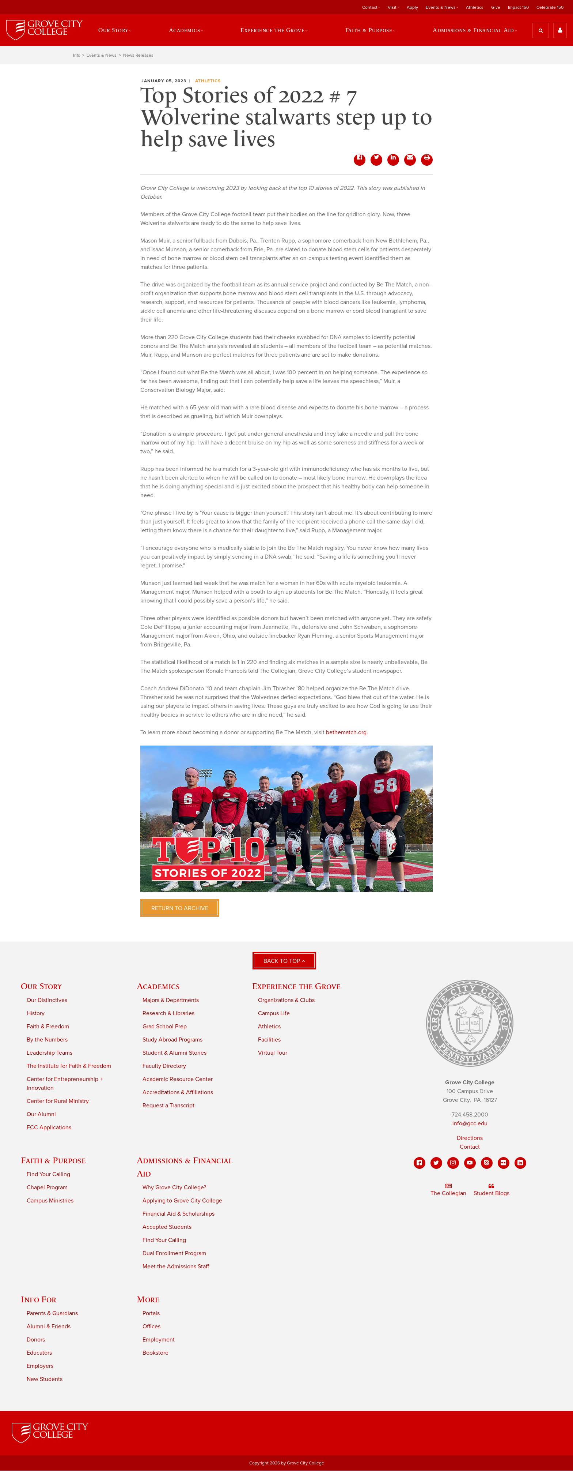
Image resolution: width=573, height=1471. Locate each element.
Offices (151, 1326)
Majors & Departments (171, 1000)
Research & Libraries (168, 1013)
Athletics (474, 7)
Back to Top (284, 961)
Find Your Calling (48, 1174)
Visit (392, 7)
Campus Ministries (50, 1200)
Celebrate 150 (549, 7)
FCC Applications (49, 1127)
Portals (151, 1313)
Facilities (269, 1039)
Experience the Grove (272, 30)
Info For (38, 1299)
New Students (44, 1379)
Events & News (441, 7)
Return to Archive (179, 908)
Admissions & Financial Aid (473, 30)
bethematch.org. (347, 732)
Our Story (113, 30)
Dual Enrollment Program (174, 1253)
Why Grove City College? (174, 1187)
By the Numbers (47, 1039)
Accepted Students (167, 1227)
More (148, 1299)
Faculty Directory (164, 1066)
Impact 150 (518, 7)
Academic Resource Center (178, 1079)
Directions (470, 1138)
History (36, 1013)
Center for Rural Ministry (58, 1101)
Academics (184, 30)
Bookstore (155, 1352)
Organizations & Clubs (286, 1000)
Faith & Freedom (48, 1026)
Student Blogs (491, 1190)
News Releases (138, 55)
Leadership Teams (49, 1053)
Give (495, 7)
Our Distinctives (47, 1000)
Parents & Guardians (52, 1313)
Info (76, 55)
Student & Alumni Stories (174, 1053)
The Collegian (448, 1190)
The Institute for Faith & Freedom (69, 1066)
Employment (159, 1339)
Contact (369, 7)
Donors (36, 1339)
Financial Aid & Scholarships (179, 1213)
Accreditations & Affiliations (178, 1092)
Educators (39, 1352)
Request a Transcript (168, 1105)
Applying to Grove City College (182, 1200)
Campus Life (274, 1013)
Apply (412, 7)
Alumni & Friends (49, 1326)
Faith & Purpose (368, 30)
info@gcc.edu (469, 1123)
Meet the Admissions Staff (176, 1266)
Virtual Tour (272, 1053)
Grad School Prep (165, 1026)
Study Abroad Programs (172, 1039)
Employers (40, 1366)
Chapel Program (47, 1187)
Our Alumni (41, 1114)
